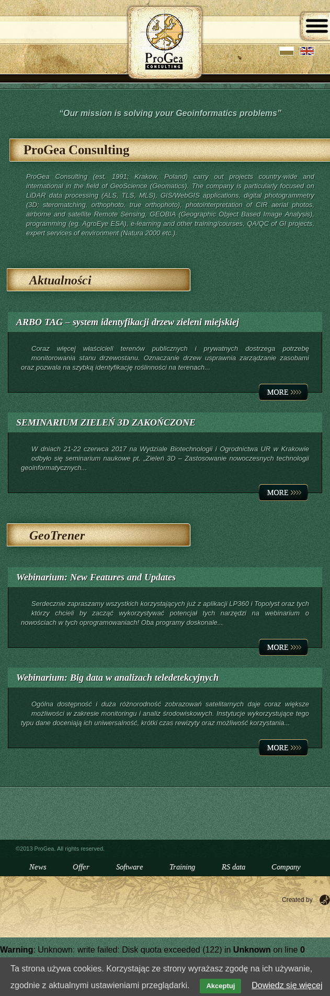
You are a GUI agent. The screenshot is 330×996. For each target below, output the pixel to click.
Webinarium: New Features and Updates (96, 577)
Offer (81, 867)
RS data (233, 867)
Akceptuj (220, 986)
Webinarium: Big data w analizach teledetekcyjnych (117, 677)
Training (182, 867)
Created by (297, 899)
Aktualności (60, 280)
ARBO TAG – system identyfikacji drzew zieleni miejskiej (127, 322)
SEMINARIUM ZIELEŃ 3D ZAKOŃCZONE (106, 422)
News (38, 867)
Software (129, 867)
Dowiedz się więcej (287, 985)
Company (286, 867)
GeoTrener (57, 536)
